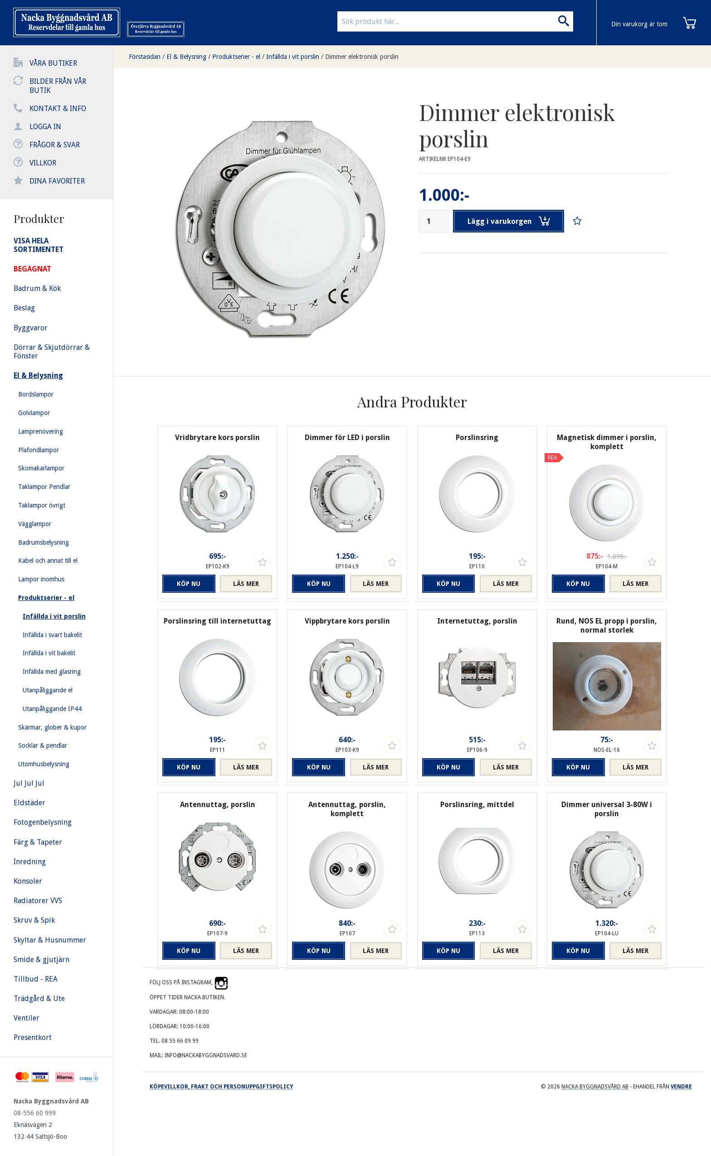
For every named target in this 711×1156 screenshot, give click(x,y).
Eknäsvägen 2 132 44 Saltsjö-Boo (40, 1130)
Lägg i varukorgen (509, 221)
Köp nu (188, 583)
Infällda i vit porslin (292, 56)
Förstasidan (145, 56)
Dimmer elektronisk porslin (362, 56)
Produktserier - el (236, 56)
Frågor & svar (54, 144)
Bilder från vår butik (57, 86)
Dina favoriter (57, 181)
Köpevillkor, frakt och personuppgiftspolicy (221, 1086)
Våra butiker (53, 63)
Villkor (42, 163)
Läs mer (246, 583)
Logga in (45, 126)
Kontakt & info (57, 108)
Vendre (681, 1086)
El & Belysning (186, 56)
